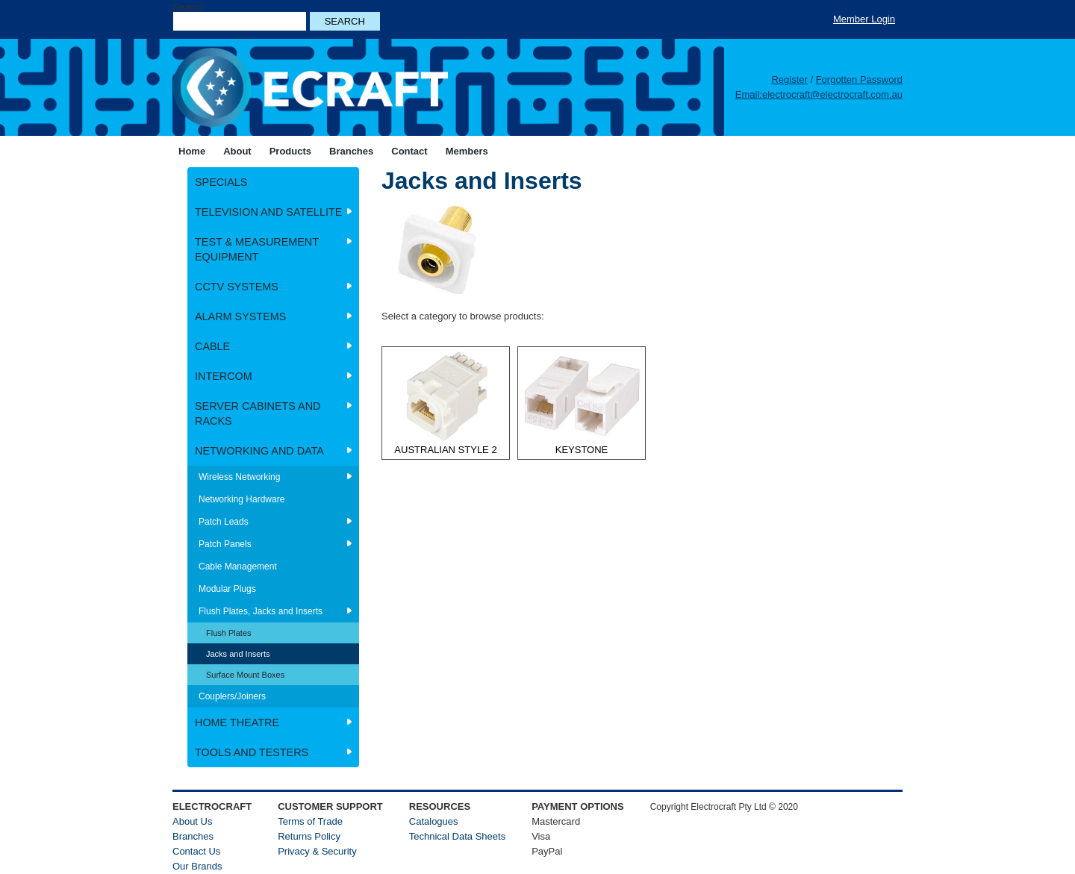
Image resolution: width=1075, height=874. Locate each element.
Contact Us (196, 851)
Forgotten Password (859, 79)
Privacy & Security (317, 851)
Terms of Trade (310, 821)
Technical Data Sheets (457, 836)
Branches (193, 836)
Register (789, 79)
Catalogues (433, 821)
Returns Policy (309, 836)
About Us (192, 821)
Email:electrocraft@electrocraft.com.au (819, 94)
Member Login (864, 19)
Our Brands (197, 866)
